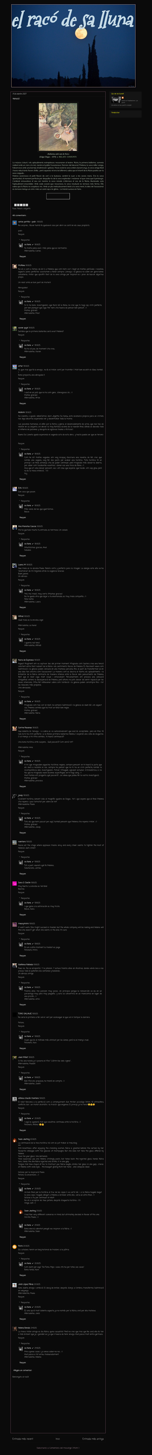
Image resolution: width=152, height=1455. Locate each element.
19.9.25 (29, 841)
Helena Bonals (24, 1328)
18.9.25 (40, 221)
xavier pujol (23, 327)
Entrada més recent (22, 1439)
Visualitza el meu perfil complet (121, 105)
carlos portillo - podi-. (27, 221)
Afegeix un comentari (22, 1370)
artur (20, 366)
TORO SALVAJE (25, 1013)
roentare (22, 841)
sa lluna (27, 244)
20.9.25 (38, 1118)
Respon (21, 234)
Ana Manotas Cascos (27, 526)
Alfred (20, 616)
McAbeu (21, 265)
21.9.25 (39, 1211)
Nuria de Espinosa (26, 660)
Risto (20, 1246)
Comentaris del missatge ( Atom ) (64, 1448)
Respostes (25, 240)
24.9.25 (34, 1328)
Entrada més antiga (93, 1439)
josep (20, 795)
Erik (20, 488)
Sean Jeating (23, 1139)
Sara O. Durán (24, 882)
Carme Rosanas (25, 727)
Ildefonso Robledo (25, 964)
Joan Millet (23, 1057)
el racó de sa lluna (71, 19)
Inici (58, 1439)
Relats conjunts (24, 208)
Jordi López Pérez (25, 1284)
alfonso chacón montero (28, 1098)
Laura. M (22, 564)
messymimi (23, 923)
